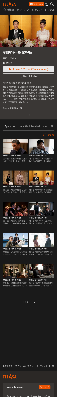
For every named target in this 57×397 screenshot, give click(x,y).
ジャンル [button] (43, 366)
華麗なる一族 (15, 107)
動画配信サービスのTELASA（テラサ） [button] (19, 366)
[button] (36, 4)
